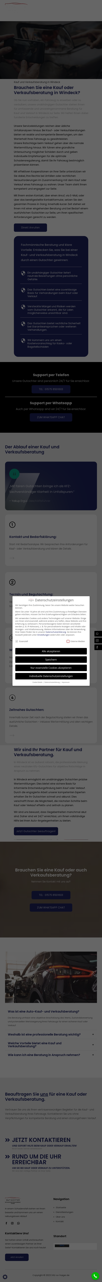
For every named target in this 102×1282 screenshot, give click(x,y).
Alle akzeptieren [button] (51, 651)
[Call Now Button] (95, 1276)
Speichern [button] (51, 659)
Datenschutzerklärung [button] (52, 682)
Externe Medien (76, 641)
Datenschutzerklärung (56, 632)
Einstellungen (43, 634)
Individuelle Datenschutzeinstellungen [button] (51, 676)
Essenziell (21, 641)
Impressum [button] (65, 682)
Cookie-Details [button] (37, 682)
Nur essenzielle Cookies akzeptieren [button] (51, 667)
